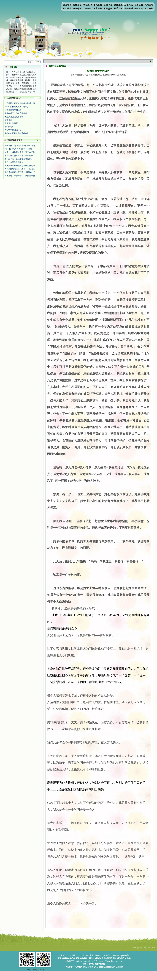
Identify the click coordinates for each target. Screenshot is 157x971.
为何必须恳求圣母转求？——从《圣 (20, 169)
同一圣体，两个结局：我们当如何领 (20, 146)
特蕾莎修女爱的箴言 (13, 110)
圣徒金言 (8, 120)
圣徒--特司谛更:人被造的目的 (17, 133)
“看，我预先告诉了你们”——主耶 (18, 149)
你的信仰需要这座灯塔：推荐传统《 (20, 172)
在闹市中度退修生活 (13, 130)
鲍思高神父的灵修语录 (14, 117)
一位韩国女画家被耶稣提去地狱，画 (20, 103)
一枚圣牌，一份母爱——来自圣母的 (20, 176)
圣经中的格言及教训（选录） (17, 107)
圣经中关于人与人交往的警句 (17, 113)
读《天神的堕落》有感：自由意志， (20, 155)
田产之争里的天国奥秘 (14, 162)
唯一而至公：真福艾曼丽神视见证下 (20, 159)
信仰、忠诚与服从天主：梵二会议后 (20, 152)
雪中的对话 (9, 127)
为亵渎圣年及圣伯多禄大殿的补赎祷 (20, 166)
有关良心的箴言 (11, 123)
